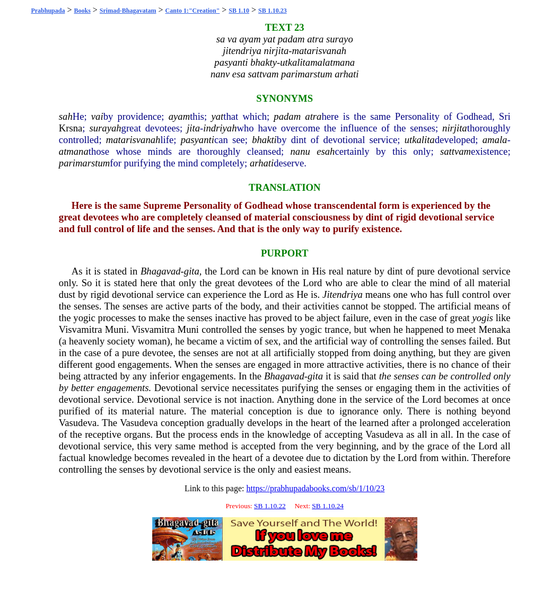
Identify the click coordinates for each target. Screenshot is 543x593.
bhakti (264, 139)
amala (495, 139)
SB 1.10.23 (272, 10)
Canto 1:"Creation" (192, 10)
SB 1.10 (239, 10)
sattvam (455, 151)
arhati (262, 163)
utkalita (420, 139)
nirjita (454, 128)
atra (313, 116)
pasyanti (197, 139)
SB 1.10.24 (328, 506)
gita (191, 271)
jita (193, 128)
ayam (179, 116)
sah (66, 116)
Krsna (71, 128)
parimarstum (84, 163)
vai (97, 116)
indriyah (220, 128)
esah (326, 151)
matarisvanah (133, 139)
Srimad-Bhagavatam (128, 10)
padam (287, 116)
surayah (105, 128)
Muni (115, 329)
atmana (74, 151)
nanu (300, 151)
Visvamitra (80, 329)
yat (217, 116)
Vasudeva (78, 422)
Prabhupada (48, 10)
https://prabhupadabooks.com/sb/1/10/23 (315, 488)
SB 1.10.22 (270, 506)
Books (82, 10)
